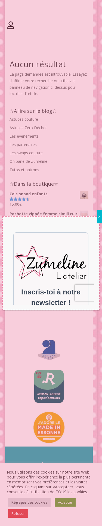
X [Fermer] (99, 216)
